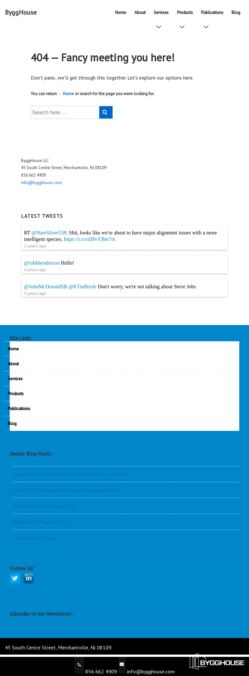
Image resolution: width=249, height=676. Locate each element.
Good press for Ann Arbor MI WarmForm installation (69, 474)
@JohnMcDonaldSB (45, 286)
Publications (213, 15)
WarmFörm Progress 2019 (41, 522)
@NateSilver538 (48, 232)
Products (186, 15)
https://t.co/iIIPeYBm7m (89, 239)
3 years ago (35, 246)
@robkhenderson (42, 263)
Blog (235, 12)
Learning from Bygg (34, 537)
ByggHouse (21, 12)
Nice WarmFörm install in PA (44, 506)
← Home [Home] (66, 93)
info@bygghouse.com (41, 182)
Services (162, 15)
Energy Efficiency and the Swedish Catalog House (66, 490)
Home (120, 12)
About (140, 12)
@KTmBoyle (82, 286)
